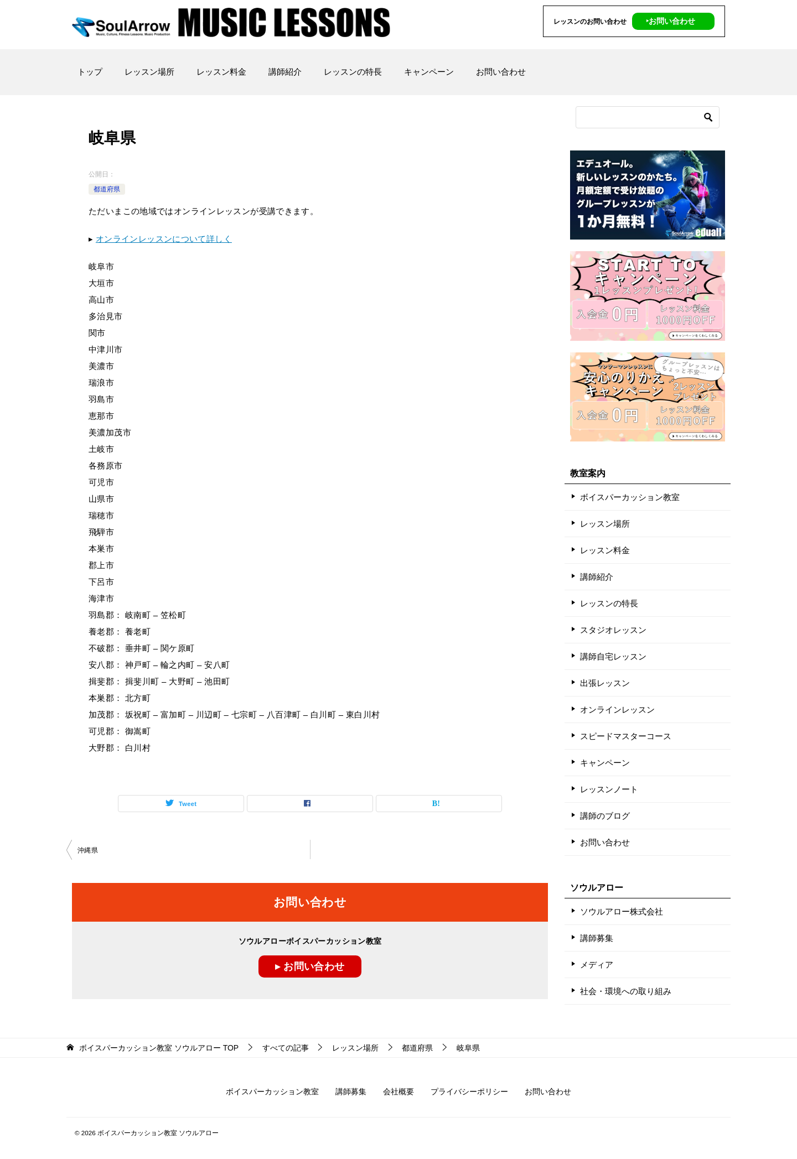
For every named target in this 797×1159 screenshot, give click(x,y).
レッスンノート (609, 789)
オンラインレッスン (617, 709)
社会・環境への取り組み (625, 991)
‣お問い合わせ (670, 21)
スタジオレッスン (613, 630)
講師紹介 (285, 71)
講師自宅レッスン (613, 656)
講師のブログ (605, 815)
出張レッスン (605, 683)
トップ (89, 71)
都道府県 (107, 189)
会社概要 (398, 1091)
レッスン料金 (221, 71)
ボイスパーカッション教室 (630, 497)
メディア (596, 964)
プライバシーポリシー (469, 1091)
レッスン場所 (149, 71)
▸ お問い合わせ (309, 966)
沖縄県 (87, 850)
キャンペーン (429, 71)
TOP (159, 1047)
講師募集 (596, 938)
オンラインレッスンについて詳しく (164, 238)
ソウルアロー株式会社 (621, 911)
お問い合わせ (501, 71)
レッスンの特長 (353, 71)
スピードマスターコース (625, 736)
